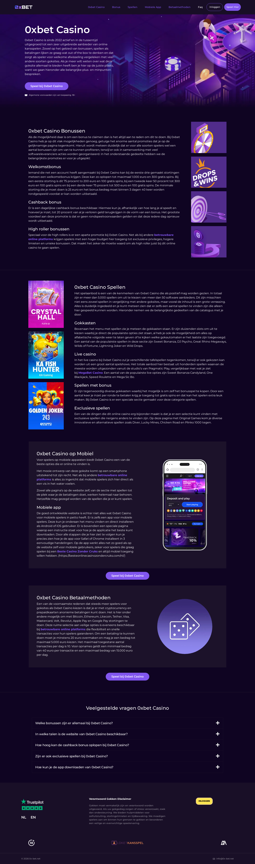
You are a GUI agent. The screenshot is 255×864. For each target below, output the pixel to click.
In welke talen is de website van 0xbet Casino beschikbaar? (81, 734)
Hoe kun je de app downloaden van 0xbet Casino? (74, 767)
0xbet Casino (92, 7)
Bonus (112, 7)
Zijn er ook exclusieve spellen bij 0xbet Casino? (71, 756)
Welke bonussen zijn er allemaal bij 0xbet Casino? (74, 723)
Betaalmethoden (175, 7)
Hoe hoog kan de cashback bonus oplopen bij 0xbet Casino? (82, 745)
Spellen (128, 7)
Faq (196, 7)
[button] (127, 722)
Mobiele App (149, 7)
